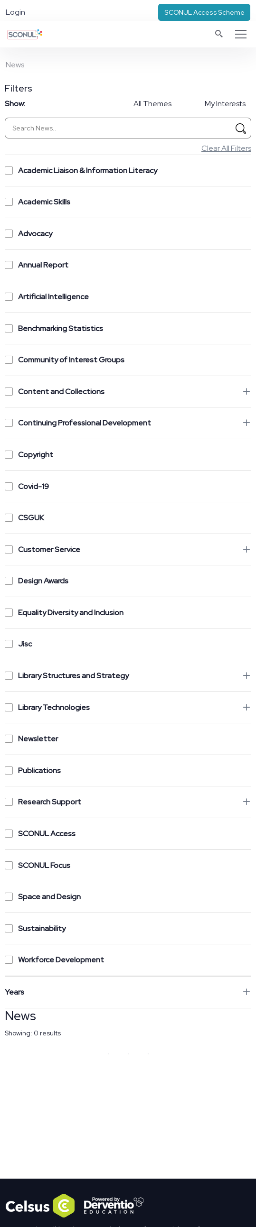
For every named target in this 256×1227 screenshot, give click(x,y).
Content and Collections (54, 392)
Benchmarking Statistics (54, 328)
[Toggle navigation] (240, 34)
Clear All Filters (226, 148)
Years (14, 992)
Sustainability (35, 928)
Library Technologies (47, 707)
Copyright (29, 455)
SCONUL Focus (37, 865)
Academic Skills (37, 202)
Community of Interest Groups (64, 360)
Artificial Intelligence (47, 297)
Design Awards (36, 581)
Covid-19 (27, 486)
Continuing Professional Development (78, 423)
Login (15, 12)
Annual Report (36, 265)
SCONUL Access (40, 834)
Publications (33, 770)
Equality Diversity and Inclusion (64, 613)
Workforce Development (54, 960)
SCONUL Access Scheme (204, 12)
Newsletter (31, 739)
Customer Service (42, 549)
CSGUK (24, 518)
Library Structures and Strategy (67, 676)
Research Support (43, 802)
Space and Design (43, 897)
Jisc (18, 644)
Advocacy (28, 234)
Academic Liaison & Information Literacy (81, 170)
